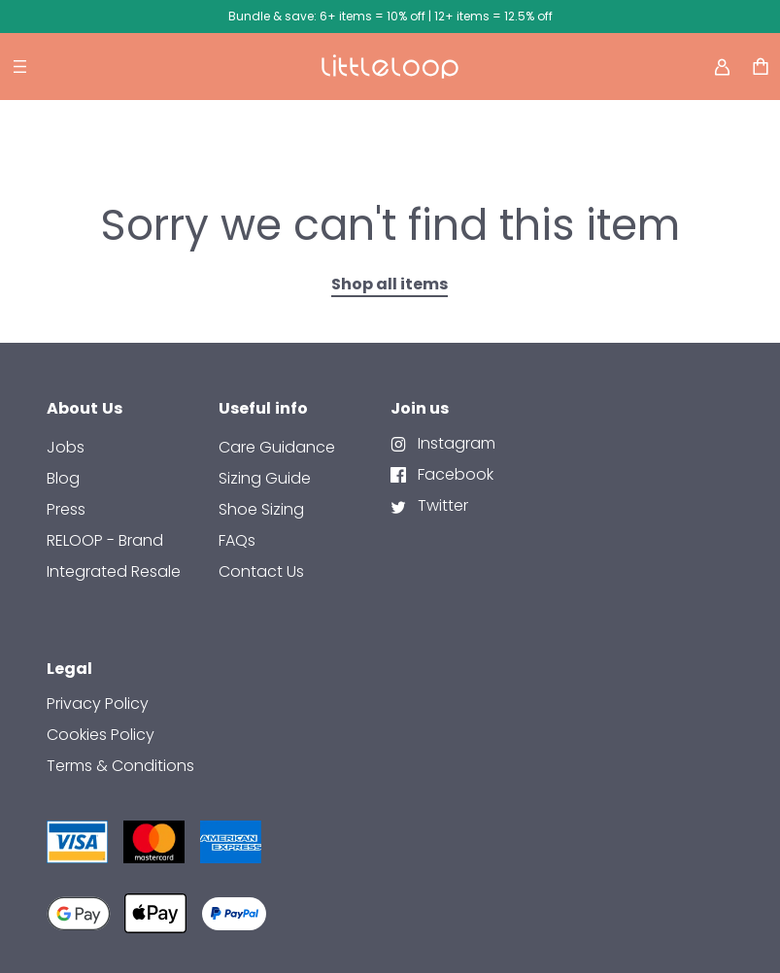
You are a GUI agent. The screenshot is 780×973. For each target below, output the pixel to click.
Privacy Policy (98, 703)
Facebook (453, 474)
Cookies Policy (100, 734)
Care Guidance (277, 447)
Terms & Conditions (120, 766)
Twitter (441, 505)
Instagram (454, 443)
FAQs (237, 540)
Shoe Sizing (261, 509)
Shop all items (389, 284)
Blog (63, 478)
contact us (261, 571)
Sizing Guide (265, 478)
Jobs (66, 447)
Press (66, 509)
